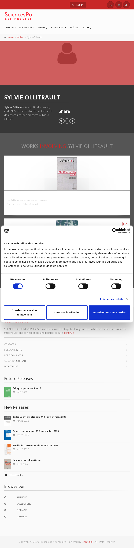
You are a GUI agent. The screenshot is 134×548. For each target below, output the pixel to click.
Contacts (10, 344)
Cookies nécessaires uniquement (25, 312)
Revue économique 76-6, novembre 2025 (36, 431)
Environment (26, 27)
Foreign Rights (13, 349)
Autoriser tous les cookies (109, 312)
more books (13, 475)
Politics (74, 27)
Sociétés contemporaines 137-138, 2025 (35, 445)
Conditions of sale (15, 360)
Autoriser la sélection (67, 312)
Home (10, 27)
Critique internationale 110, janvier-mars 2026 (39, 416)
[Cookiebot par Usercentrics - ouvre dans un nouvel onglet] (114, 230)
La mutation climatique (26, 460)
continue (69, 332)
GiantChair (87, 541)
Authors (20, 37)
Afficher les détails (111, 299)
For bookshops (13, 355)
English (77, 4)
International (58, 27)
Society (87, 27)
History (42, 27)
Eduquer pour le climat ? (27, 388)
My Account (11, 366)
